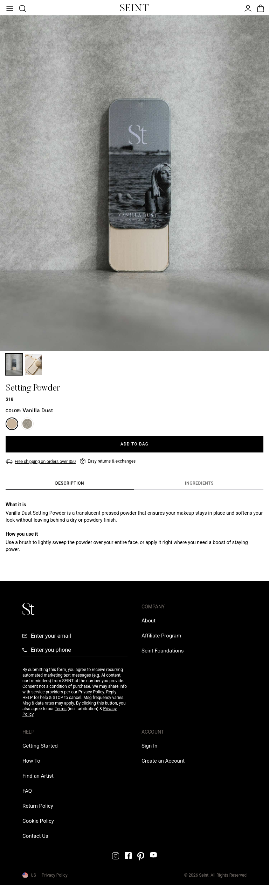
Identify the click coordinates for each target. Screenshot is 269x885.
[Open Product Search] (21, 7)
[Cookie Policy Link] (38, 821)
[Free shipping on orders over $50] (41, 461)
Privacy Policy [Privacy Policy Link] (55, 875)
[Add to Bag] (134, 444)
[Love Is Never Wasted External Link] (163, 651)
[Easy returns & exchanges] (108, 461)
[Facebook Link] (128, 855)
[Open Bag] (259, 7)
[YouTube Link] (153, 854)
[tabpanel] (134, 527)
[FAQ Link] (27, 791)
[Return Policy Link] (37, 806)
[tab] (70, 484)
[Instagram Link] (115, 855)
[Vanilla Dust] (12, 424)
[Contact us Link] (35, 836)
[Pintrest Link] (140, 856)
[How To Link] (31, 761)
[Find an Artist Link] (38, 776)
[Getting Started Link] (40, 746)
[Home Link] (134, 7)
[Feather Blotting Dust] (27, 424)
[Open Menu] (9, 7)
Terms (61, 708)
